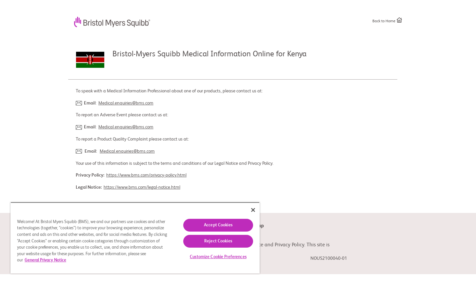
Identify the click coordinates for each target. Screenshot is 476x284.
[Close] (253, 210)
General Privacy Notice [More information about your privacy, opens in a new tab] (45, 260)
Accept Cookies (218, 225)
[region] (135, 238)
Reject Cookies (218, 241)
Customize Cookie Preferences (218, 257)
